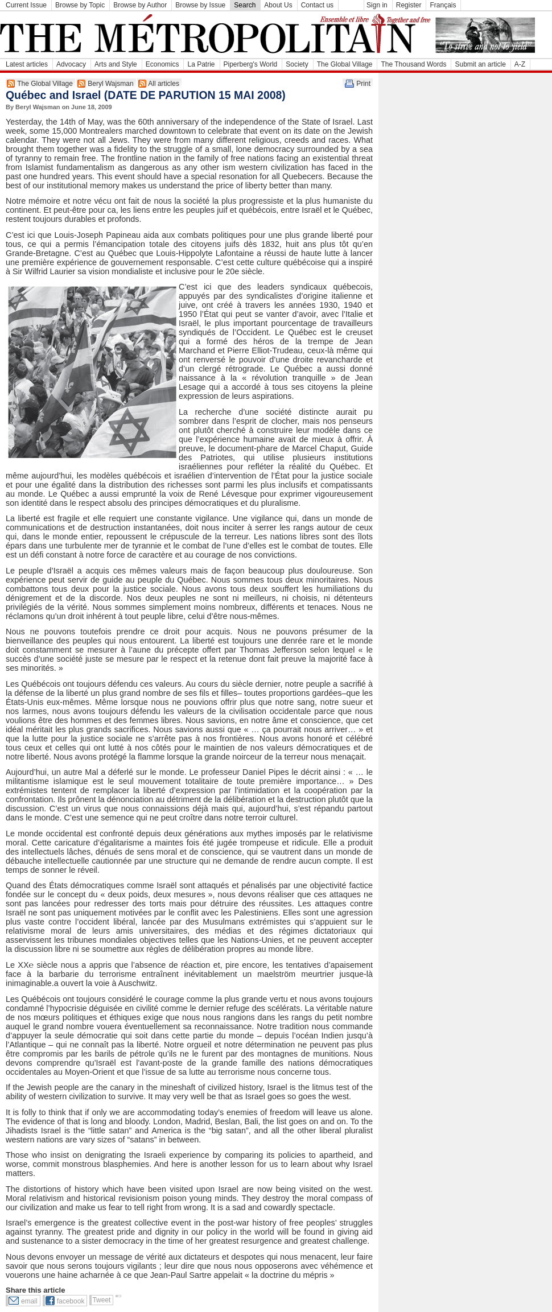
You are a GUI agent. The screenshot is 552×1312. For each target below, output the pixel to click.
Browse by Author (140, 5)
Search (245, 5)
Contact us (317, 5)
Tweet (101, 1300)
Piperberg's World (251, 64)
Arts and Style (115, 64)
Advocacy (71, 64)
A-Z (519, 64)
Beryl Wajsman (110, 84)
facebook (71, 1301)
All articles (163, 84)
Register (409, 5)
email (29, 1301)
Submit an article (480, 64)
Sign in (377, 5)
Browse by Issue (200, 5)
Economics (162, 64)
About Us (278, 5)
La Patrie (201, 64)
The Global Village (345, 64)
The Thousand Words (413, 64)
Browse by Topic (80, 5)
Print (363, 84)
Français (443, 5)
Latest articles (27, 64)
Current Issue (26, 5)
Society (297, 64)
